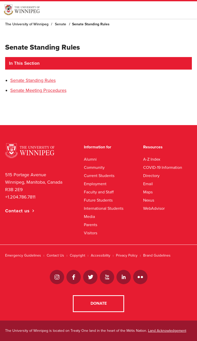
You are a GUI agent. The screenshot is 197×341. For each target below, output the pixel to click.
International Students (103, 208)
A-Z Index (151, 159)
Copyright (77, 255)
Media (89, 216)
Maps (148, 192)
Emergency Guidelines (23, 255)
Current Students (99, 175)
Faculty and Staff (99, 192)
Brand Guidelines (157, 255)
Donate (99, 303)
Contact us (17, 211)
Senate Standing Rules (33, 80)
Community (94, 167)
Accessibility (100, 255)
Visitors (90, 232)
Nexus (148, 200)
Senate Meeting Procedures (38, 90)
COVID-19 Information (162, 167)
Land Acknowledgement (167, 330)
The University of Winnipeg (26, 24)
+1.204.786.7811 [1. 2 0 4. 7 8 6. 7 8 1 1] (20, 197)
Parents (90, 224)
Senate (60, 24)
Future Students (98, 200)
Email (148, 183)
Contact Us (55, 255)
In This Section (24, 63)
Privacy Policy (126, 255)
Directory (151, 175)
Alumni (90, 159)
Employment (95, 183)
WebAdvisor (154, 208)
